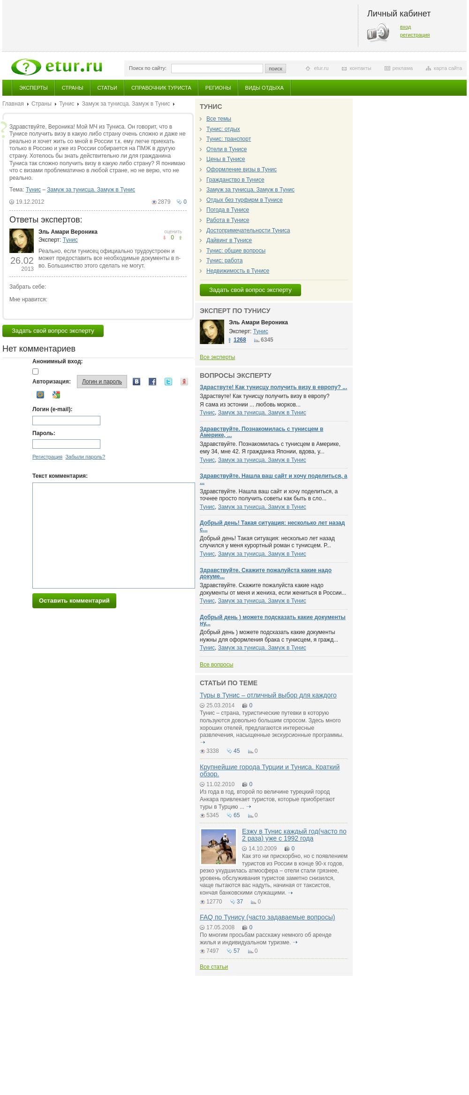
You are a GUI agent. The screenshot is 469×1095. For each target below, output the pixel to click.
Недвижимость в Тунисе (237, 271)
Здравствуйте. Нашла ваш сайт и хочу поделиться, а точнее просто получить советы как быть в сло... (269, 495)
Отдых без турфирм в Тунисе (244, 200)
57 (237, 951)
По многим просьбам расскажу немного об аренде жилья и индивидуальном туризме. (266, 939)
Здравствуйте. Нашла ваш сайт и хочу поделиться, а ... (273, 479)
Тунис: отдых (223, 129)
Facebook (152, 381)
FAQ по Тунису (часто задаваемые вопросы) (267, 917)
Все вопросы (216, 664)
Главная (13, 103)
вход (405, 27)
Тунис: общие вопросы (235, 250)
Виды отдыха (264, 88)
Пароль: (43, 433)
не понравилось (180, 238)
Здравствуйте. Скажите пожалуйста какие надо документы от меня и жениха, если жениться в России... (273, 589)
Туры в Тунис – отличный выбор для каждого (268, 695)
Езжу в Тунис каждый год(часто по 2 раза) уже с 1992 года (294, 834)
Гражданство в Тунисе (235, 179)
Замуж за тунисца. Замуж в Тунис (126, 103)
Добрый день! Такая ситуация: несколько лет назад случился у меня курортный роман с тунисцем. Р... (267, 542)
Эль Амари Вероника (68, 232)
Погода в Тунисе (227, 210)
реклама (403, 68)
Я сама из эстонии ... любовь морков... (250, 404)
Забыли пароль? (85, 456)
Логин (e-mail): (52, 409)
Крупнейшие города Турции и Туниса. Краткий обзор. (270, 770)
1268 (240, 340)
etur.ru (321, 68)
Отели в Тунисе (226, 149)
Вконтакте (136, 381)
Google (56, 394)
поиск (275, 68)
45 (237, 751)
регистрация (415, 35)
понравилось (164, 238)
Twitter (168, 381)
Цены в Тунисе (225, 159)
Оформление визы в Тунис (241, 169)
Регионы (218, 88)
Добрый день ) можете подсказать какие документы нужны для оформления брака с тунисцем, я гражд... (269, 636)
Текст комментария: (60, 476)
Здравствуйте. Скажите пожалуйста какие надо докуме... (266, 573)
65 (237, 815)
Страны (72, 88)
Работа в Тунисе (227, 220)
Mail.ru (40, 394)
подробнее (202, 742)
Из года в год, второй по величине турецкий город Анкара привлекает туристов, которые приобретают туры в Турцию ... (267, 799)
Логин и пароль (102, 381)
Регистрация (47, 456)
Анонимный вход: (57, 361)
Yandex (184, 381)
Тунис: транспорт (228, 139)
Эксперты (33, 88)
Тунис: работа (224, 260)
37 (240, 901)
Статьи (107, 88)
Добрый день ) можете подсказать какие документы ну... (273, 620)
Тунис (66, 103)
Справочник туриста (161, 88)
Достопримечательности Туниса (248, 230)
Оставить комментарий (74, 600)
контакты (360, 68)
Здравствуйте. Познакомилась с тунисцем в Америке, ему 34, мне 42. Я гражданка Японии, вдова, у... (270, 448)
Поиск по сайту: (147, 68)
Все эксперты (217, 357)
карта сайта (448, 68)
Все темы (218, 118)
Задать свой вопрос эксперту (53, 330)
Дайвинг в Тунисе (229, 240)
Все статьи (214, 967)
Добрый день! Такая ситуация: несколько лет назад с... (272, 526)
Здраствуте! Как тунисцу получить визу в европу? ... (273, 387)
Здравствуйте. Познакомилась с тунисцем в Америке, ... (261, 432)
